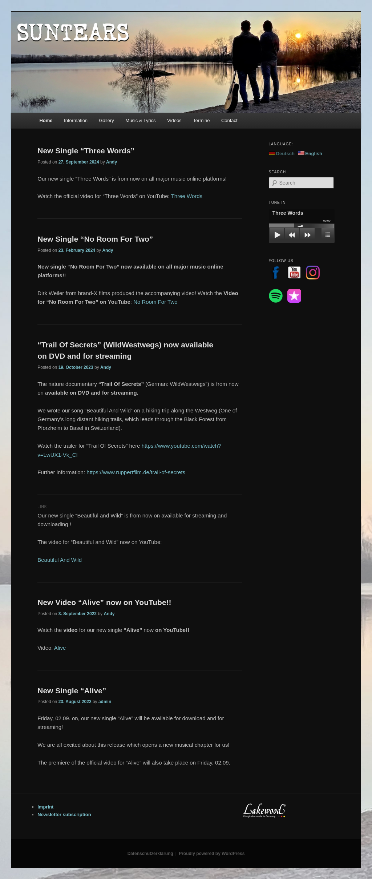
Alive (60, 648)
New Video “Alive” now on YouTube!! (104, 602)
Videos (174, 120)
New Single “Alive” (71, 690)
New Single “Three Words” (85, 150)
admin (104, 701)
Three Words (186, 196)
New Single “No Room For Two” (95, 239)
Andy (111, 162)
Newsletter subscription (64, 814)
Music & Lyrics (140, 120)
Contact (229, 120)
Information (76, 120)
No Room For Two (155, 302)
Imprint (45, 807)
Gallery (106, 120)
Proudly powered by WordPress (211, 853)
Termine (201, 120)
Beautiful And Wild (59, 560)
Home (45, 120)
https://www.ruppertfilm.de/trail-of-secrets (135, 472)
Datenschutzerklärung (150, 853)
